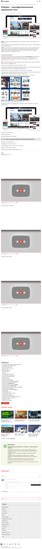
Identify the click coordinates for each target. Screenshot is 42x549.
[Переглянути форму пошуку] (37, 1)
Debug (3, 514)
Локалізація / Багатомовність (7, 518)
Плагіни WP (4, 530)
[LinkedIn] (10, 544)
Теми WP (3, 528)
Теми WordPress (17, 4)
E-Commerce (4, 511)
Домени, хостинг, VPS (6, 532)
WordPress (4, 509)
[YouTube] (5, 544)
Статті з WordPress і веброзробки (9, 4)
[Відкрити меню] (40, 1)
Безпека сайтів (4, 520)
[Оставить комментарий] (36, 485)
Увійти (40, 476)
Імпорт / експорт (5, 522)
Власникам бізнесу (5, 507)
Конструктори (4, 513)
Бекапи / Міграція (5, 516)
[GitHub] (13, 544)
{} (17, 482)
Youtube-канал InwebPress (12, 202)
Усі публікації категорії (8, 438)
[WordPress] (16, 544)
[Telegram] (8, 544)
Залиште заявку (25, 461)
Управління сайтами (5, 524)
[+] (18, 482)
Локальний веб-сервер (6, 534)
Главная (2, 4)
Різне (3, 536)
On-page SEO (4, 526)
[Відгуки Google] (19, 544)
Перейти (5, 403)
